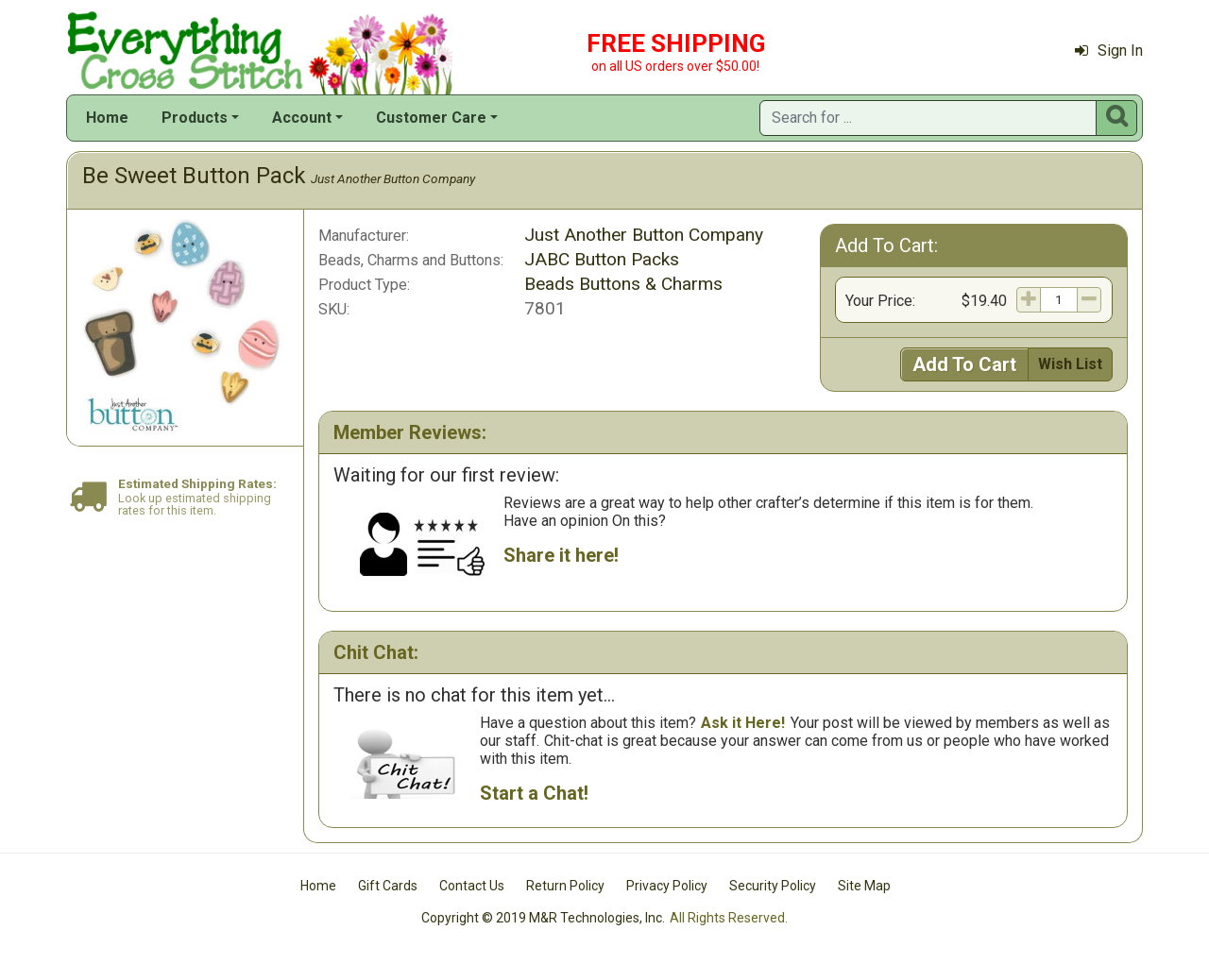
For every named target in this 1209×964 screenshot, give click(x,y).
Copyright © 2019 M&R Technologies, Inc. (543, 917)
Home (107, 118)
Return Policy (565, 885)
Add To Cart (964, 364)
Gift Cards (387, 885)
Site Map (864, 885)
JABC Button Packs (601, 259)
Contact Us (471, 885)
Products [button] (195, 118)
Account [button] (302, 118)
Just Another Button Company (393, 178)
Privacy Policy (666, 885)
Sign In (1109, 50)
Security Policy (772, 885)
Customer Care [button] (431, 118)
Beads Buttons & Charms (623, 284)
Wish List (1070, 364)
